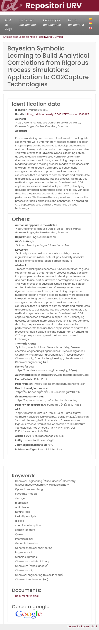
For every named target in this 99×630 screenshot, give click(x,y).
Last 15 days (8, 24)
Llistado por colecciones (52, 22)
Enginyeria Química (51, 37)
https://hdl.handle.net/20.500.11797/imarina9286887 (57, 114)
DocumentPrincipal (26, 596)
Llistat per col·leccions (28, 22)
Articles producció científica (20, 37)
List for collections (76, 22)
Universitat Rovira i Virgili (82, 626)
